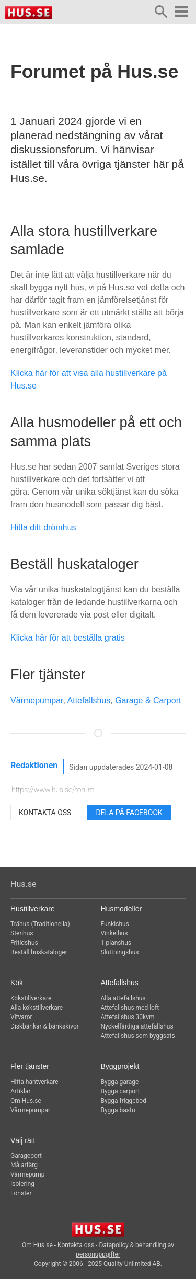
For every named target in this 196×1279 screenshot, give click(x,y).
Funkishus (115, 924)
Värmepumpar (36, 700)
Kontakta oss (45, 812)
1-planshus (116, 942)
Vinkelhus (114, 933)
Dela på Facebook (129, 812)
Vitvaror (21, 1017)
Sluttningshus (120, 952)
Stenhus (21, 933)
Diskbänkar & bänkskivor (44, 1026)
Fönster (21, 1193)
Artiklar (20, 1091)
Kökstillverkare (30, 998)
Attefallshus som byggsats (138, 1036)
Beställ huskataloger (38, 952)
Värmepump (27, 1174)
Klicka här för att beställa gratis (67, 637)
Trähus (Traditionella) (40, 924)
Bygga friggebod (123, 1100)
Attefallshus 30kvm (128, 1017)
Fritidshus (24, 942)
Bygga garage (120, 1082)
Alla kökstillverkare (36, 1007)
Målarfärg (24, 1165)
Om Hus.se (25, 1100)
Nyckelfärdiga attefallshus (137, 1026)
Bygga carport (120, 1091)
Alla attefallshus (123, 998)
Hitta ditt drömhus (43, 527)
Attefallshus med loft (130, 1007)
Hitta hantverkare (34, 1082)
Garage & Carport (148, 700)
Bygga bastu (118, 1110)
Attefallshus (89, 700)
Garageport (26, 1155)
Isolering (22, 1183)
